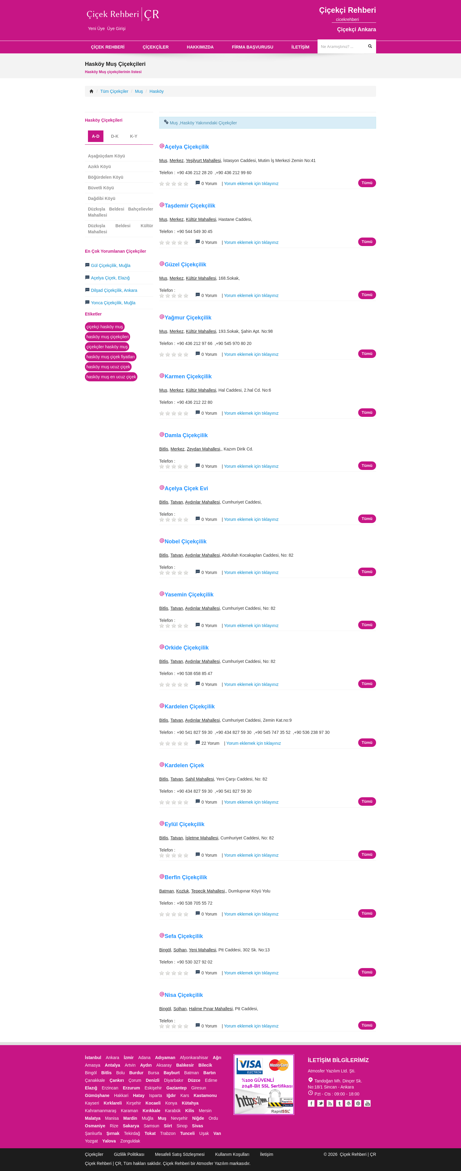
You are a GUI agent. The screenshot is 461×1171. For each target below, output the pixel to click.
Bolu (120, 1072)
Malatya (92, 1118)
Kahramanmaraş (100, 1110)
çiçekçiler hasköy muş (107, 346)
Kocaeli (153, 1103)
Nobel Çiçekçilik (186, 541)
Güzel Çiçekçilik (185, 265)
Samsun (151, 1125)
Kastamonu (205, 1095)
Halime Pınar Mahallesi (211, 1008)
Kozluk (182, 891)
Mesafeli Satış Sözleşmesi (179, 1154)
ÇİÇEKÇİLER (156, 47)
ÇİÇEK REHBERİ (107, 47)
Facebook (311, 1103)
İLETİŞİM (300, 47)
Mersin (205, 1110)
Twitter (321, 1103)
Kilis (189, 1110)
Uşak (204, 1133)
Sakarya (131, 1125)
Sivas (197, 1125)
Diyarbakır (173, 1080)
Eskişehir (153, 1087)
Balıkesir (185, 1065)
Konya (171, 1103)
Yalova (109, 1141)
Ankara (112, 1057)
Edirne (211, 1080)
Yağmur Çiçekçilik (188, 318)
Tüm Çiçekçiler (114, 91)
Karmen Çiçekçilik (188, 376)
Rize (114, 1125)
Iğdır (171, 1095)
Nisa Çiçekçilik (184, 995)
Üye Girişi (116, 28)
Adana (144, 1057)
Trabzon (168, 1133)
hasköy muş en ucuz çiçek (111, 376)
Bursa (153, 1072)
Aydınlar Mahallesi (202, 502)
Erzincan (110, 1087)
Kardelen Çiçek (184, 765)
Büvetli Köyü (101, 187)
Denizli (153, 1080)
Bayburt (171, 1072)
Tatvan (176, 502)
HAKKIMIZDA (200, 47)
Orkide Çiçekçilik (187, 648)
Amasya (92, 1065)
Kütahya (190, 1103)
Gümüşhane (97, 1095)
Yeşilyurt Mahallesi (203, 160)
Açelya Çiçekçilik (187, 147)
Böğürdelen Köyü (105, 177)
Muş (139, 91)
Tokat (150, 1133)
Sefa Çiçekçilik (184, 936)
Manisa (112, 1118)
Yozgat (91, 1141)
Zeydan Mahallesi (203, 449)
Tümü (367, 183)
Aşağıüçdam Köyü (106, 156)
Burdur (136, 1072)
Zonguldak (130, 1141)
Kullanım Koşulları (232, 1154)
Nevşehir (179, 1118)
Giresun (198, 1087)
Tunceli (187, 1133)
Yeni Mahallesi (202, 949)
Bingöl (165, 949)
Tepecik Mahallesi (208, 891)
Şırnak (112, 1133)
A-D (95, 136)
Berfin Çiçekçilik (186, 877)
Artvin (130, 1065)
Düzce (194, 1080)
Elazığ (91, 1087)
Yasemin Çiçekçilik (189, 595)
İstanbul (93, 1057)
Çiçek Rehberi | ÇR (358, 1154)
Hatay (138, 1095)
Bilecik (205, 1065)
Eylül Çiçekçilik (184, 824)
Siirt (168, 1125)
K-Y (133, 136)
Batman (166, 891)
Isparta (155, 1095)
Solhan (180, 949)
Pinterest (358, 1103)
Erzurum (131, 1087)
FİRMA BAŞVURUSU (252, 47)
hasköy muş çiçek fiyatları (110, 356)
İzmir (129, 1057)
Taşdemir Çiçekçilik (190, 206)
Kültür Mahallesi (201, 219)
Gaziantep (177, 1087)
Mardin (130, 1118)
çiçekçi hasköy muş (104, 326)
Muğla (147, 1118)
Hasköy (157, 91)
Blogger (330, 1103)
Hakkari (121, 1095)
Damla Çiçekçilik (186, 435)
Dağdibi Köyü (101, 198)
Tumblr (339, 1103)
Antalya (112, 1065)
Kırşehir (133, 1103)
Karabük (173, 1110)
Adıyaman (165, 1057)
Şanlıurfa (93, 1133)
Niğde (198, 1118)
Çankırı (116, 1080)
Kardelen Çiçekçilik (190, 707)
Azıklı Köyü (99, 166)
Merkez (176, 160)
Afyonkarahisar (194, 1057)
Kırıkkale (151, 1110)
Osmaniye (95, 1125)
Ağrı (217, 1057)
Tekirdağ (132, 1133)
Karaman (129, 1110)
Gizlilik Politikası (129, 1154)
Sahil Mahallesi (199, 779)
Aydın (146, 1065)
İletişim (266, 1154)
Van (217, 1133)
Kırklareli (113, 1103)
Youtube (349, 1103)
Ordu (213, 1118)
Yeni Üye (96, 28)
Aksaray (164, 1065)
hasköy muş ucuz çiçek (108, 366)
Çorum (135, 1080)
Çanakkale (95, 1080)
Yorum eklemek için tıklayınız (251, 183)
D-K (115, 136)
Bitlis (163, 449)
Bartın (210, 1072)
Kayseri (92, 1103)
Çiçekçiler (94, 1154)
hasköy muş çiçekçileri (107, 336)
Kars (184, 1095)
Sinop (182, 1125)
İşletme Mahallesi (201, 837)
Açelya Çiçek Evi (186, 488)
